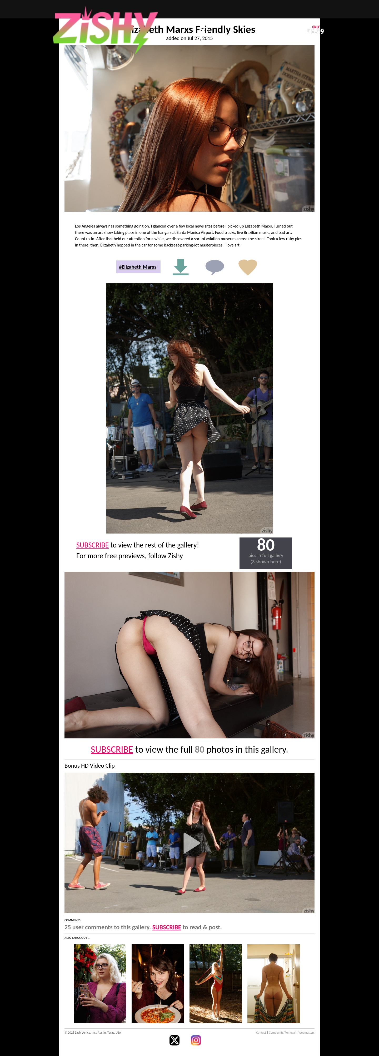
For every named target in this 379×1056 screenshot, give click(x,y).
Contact (261, 1032)
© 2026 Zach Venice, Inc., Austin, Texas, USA (92, 1032)
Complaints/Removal (282, 1032)
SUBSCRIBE (92, 545)
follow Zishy (165, 555)
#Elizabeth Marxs (137, 267)
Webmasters (306, 1032)
